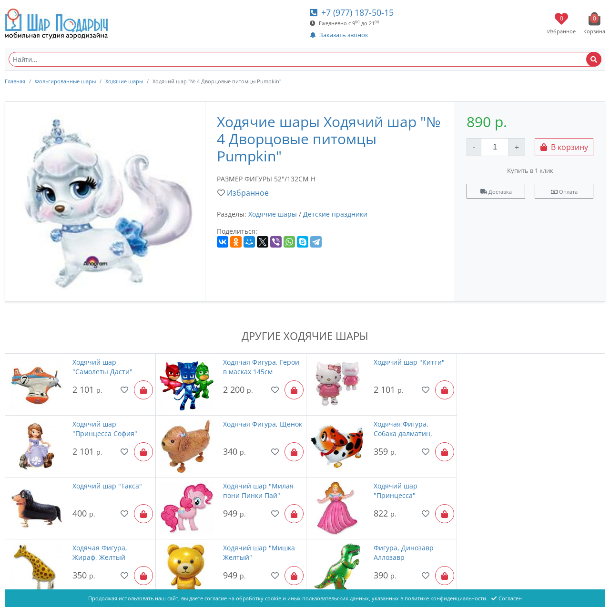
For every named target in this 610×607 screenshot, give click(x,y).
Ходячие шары (124, 81)
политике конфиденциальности (445, 598)
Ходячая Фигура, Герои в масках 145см (260, 367)
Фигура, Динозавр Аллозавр (552, 490)
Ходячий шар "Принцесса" (94, 490)
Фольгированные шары (65, 81)
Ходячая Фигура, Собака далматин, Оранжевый (251, 428)
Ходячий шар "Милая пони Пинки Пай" (557, 428)
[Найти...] (305, 59)
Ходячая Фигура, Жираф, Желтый (249, 490)
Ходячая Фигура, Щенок (99, 428)
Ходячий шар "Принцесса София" (554, 367)
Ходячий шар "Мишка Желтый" (408, 490)
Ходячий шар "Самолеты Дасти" (102, 367)
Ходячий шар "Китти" (407, 362)
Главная (15, 81)
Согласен (506, 598)
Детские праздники (335, 214)
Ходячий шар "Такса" (407, 423)
